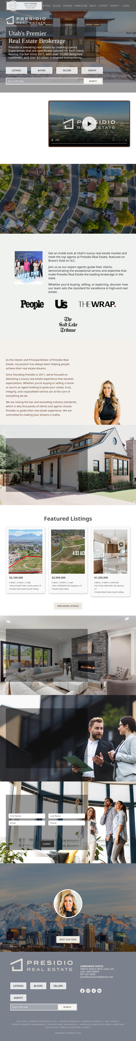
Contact (103, 5)
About (93, 5)
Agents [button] (114, 5)
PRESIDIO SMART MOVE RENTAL (62, 1024)
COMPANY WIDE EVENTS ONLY (43, 1021)
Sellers (57, 5)
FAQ (106, 1021)
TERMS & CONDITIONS (70, 1027)
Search (93, 81)
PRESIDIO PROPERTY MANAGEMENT (28, 1024)
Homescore (80, 5)
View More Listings (68, 606)
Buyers (46, 5)
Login (125, 5)
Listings (67, 5)
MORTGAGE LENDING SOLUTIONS (95, 1024)
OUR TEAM (22, 1021)
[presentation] (47, 832)
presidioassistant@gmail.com (96, 976)
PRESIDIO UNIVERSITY (92, 1021)
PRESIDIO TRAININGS (70, 1021)
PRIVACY (87, 1027)
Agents (92, 70)
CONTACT (114, 1021)
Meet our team (68, 939)
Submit (47, 843)
